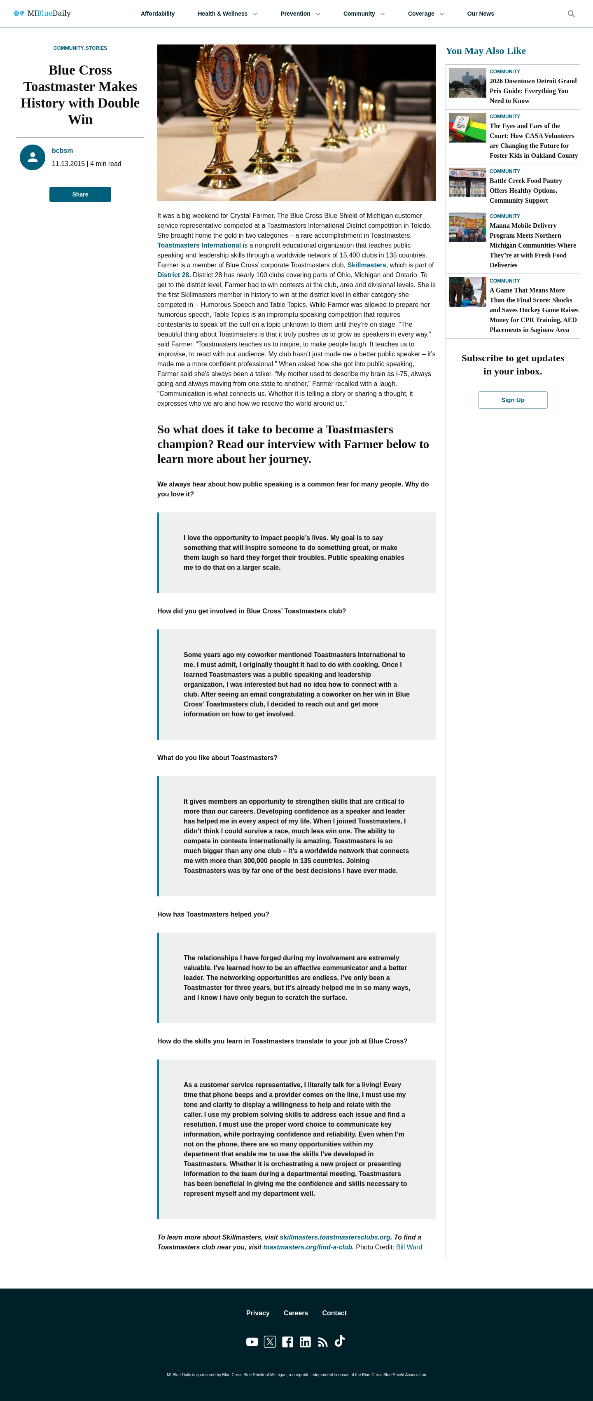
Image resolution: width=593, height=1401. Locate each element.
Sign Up (513, 400)
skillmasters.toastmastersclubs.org (335, 1237)
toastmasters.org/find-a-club (307, 1247)
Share (80, 194)
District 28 (173, 274)
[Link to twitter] (270, 1343)
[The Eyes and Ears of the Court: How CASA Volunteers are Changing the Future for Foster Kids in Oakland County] (467, 128)
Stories (96, 48)
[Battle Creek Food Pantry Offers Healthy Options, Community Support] (467, 182)
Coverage (426, 13)
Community (364, 13)
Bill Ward (409, 1247)
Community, (69, 48)
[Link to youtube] (252, 1343)
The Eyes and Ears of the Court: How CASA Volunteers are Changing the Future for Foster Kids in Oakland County (534, 140)
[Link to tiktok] (341, 1343)
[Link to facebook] (287, 1343)
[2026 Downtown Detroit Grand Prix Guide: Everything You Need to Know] (467, 83)
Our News (480, 13)
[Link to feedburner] (323, 1343)
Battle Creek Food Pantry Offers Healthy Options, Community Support (526, 190)
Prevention (301, 13)
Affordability (158, 13)
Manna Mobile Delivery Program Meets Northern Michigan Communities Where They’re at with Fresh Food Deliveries (533, 245)
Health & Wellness (227, 13)
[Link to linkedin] (305, 1343)
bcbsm (62, 150)
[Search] (571, 14)
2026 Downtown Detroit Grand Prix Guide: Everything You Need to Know (533, 90)
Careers (296, 1313)
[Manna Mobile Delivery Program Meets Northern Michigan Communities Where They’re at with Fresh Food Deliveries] (467, 227)
